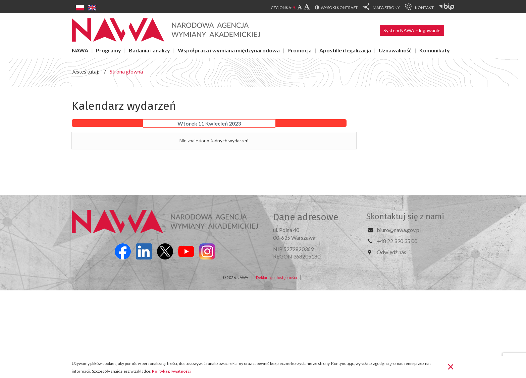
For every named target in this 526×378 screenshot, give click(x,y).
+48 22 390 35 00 (397, 241)
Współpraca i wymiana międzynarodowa (229, 50)
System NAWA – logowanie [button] (411, 30)
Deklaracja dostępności (276, 277)
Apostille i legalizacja (345, 50)
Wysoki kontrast (339, 7)
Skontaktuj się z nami (405, 216)
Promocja (299, 50)
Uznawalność (395, 50)
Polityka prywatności (171, 371)
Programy (108, 50)
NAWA (80, 50)
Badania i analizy (149, 50)
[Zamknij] (450, 366)
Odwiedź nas (391, 252)
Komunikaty (434, 50)
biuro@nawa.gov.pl (399, 230)
